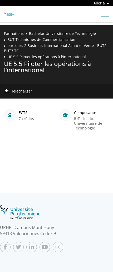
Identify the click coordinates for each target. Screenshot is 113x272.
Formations (14, 33)
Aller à (101, 3)
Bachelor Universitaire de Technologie (62, 33)
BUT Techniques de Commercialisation (41, 39)
